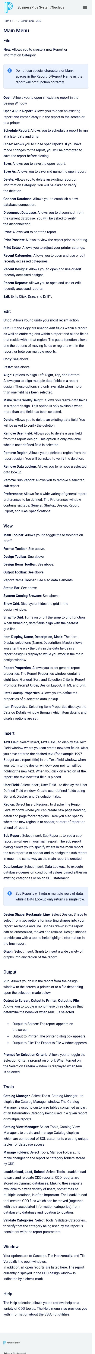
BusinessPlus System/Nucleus (41, 7)
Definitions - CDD (30, 20)
